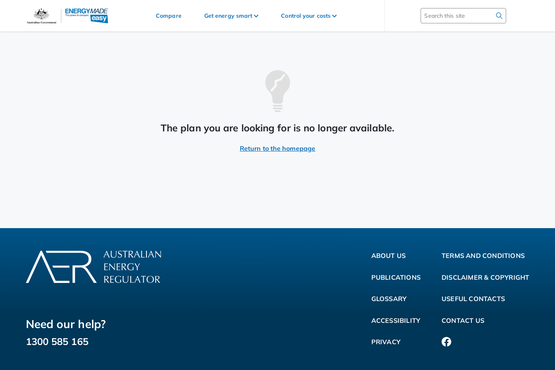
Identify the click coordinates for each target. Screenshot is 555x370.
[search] (499, 15)
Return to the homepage (277, 148)
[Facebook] (446, 342)
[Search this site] (451, 16)
